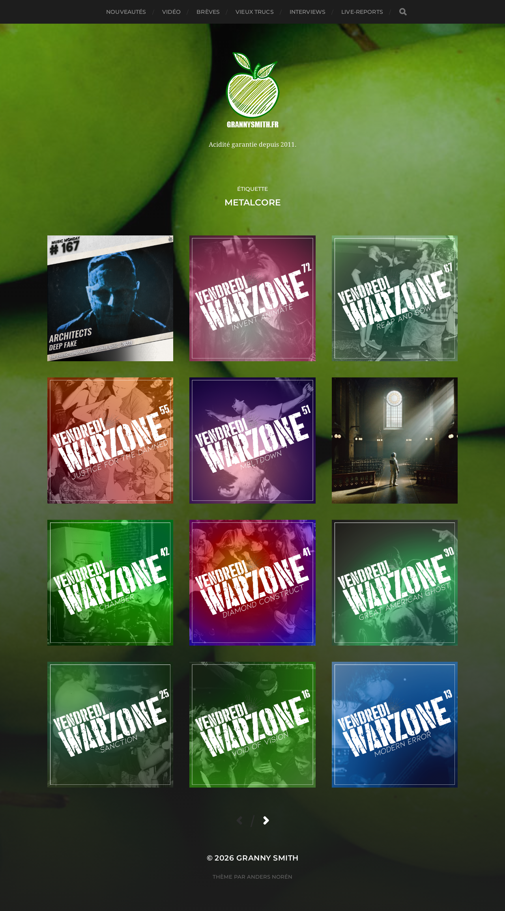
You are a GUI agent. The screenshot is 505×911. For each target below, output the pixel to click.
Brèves (208, 11)
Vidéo (171, 11)
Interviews (307, 11)
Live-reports (362, 11)
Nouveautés (126, 11)
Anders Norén (269, 877)
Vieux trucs (255, 11)
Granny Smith (267, 857)
